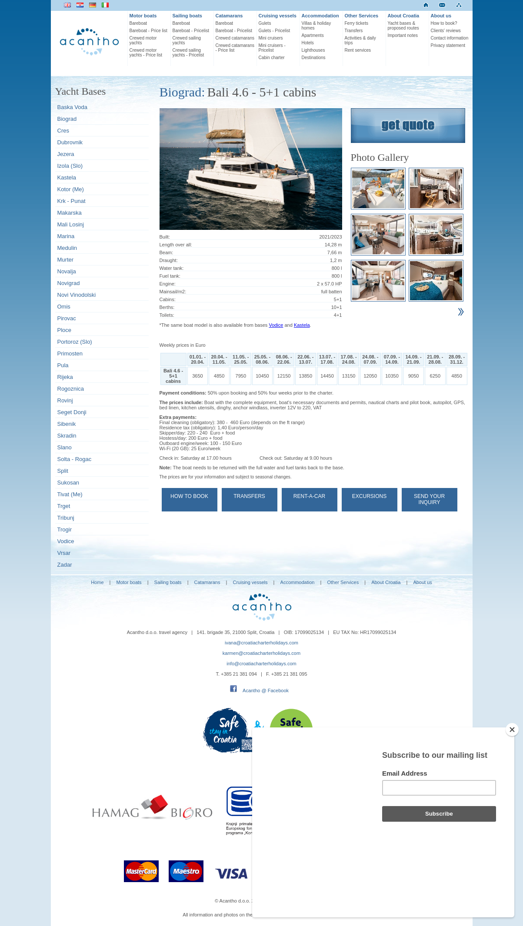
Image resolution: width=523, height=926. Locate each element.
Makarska (69, 212)
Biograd (67, 119)
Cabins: (168, 299)
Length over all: (176, 244)
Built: (165, 236)
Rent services (358, 50)
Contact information (450, 38)
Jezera (65, 154)
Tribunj (65, 517)
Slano (64, 447)
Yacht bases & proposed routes (403, 25)
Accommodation (320, 15)
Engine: (168, 283)
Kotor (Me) (70, 189)
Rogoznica (70, 388)
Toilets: (167, 315)
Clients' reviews (446, 30)
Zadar (64, 564)
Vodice (65, 541)
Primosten (70, 353)
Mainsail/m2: (173, 291)
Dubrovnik (70, 142)
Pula (63, 365)
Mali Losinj (70, 224)
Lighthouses (313, 50)
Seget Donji (72, 412)
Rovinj (65, 400)
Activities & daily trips (360, 40)
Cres (63, 130)
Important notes (403, 35)
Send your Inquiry (429, 499)
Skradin (67, 435)
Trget (63, 506)
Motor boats (143, 15)
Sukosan (68, 482)
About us (441, 15)
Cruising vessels (277, 15)
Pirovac (66, 318)
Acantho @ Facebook (266, 690)
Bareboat (138, 23)
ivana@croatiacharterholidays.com (261, 642)
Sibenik (66, 424)
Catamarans (229, 15)
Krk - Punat (71, 201)
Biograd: (182, 92)
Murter (65, 259)
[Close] (512, 776)
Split (62, 471)
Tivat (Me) (70, 494)
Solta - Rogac (74, 459)
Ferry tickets (356, 23)
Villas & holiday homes (316, 25)
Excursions (369, 496)
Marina (66, 236)
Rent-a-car (309, 496)
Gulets (265, 23)
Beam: (166, 252)
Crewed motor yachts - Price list (146, 52)
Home (97, 582)
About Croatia (404, 15)
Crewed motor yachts (143, 40)
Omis (63, 306)
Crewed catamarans (235, 38)
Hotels (308, 42)
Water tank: (172, 268)
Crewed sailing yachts (187, 40)
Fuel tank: (170, 276)
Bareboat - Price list (148, 30)
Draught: (169, 260)
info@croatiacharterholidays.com (261, 663)
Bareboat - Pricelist (191, 30)
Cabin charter (272, 57)
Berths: (167, 307)
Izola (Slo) (70, 166)
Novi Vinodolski (76, 295)
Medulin (67, 248)
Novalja (66, 271)
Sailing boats (187, 15)
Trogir (64, 529)
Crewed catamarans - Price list (235, 48)
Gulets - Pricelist (274, 30)
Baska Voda (72, 107)
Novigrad (68, 283)
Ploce (64, 330)
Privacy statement (448, 45)
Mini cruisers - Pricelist (272, 48)
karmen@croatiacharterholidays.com (261, 653)
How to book (189, 496)
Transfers (354, 30)
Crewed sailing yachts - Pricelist (188, 52)
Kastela (66, 177)
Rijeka (65, 377)
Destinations (314, 57)
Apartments (313, 35)
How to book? (444, 23)
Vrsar (64, 553)
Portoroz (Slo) (74, 342)
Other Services (362, 15)
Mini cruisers (271, 38)
